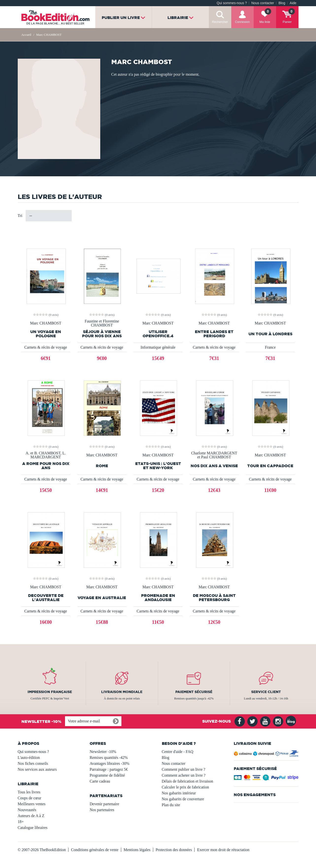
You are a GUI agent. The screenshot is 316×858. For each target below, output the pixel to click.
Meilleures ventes (32, 804)
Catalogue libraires (33, 827)
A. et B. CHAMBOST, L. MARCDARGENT (46, 455)
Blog (282, 3)
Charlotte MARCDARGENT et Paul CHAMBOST (214, 455)
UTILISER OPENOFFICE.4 (158, 334)
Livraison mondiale (121, 692)
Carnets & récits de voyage (45, 347)
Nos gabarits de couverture (183, 799)
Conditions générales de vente (94, 850)
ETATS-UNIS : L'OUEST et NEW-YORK (158, 466)
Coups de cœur (29, 798)
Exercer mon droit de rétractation (223, 850)
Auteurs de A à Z (31, 816)
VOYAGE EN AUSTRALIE (102, 598)
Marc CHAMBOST (45, 323)
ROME (102, 466)
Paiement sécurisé (193, 692)
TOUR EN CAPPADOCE (270, 466)
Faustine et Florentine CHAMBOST (102, 323)
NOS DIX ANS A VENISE (214, 466)
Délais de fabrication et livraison (187, 781)
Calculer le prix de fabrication (185, 787)
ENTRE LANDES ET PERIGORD (214, 334)
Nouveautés (27, 810)
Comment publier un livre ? (183, 769)
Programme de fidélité (107, 775)
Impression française (50, 692)
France (270, 347)
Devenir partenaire (104, 804)
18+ (21, 822)
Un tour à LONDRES (270, 334)
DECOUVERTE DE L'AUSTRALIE (46, 597)
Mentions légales (137, 850)
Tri (20, 216)
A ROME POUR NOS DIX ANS (45, 466)
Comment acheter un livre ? (184, 775)
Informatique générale (158, 347)
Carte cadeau (100, 781)
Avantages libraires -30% (109, 763)
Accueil (26, 34)
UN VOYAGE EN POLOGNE (45, 334)
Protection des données (174, 850)
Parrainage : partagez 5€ (109, 769)
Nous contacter (262, 3)
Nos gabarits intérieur (179, 793)
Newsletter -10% (103, 752)
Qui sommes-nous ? (232, 3)
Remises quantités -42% (109, 757)
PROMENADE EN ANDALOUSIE (158, 597)
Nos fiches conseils (33, 763)
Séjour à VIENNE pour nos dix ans (102, 334)
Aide (293, 3)
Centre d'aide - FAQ (177, 752)
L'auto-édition (29, 757)
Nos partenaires (102, 810)
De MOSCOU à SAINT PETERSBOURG (214, 597)
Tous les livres (29, 792)
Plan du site (171, 805)
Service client (266, 692)
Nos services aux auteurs (37, 769)
